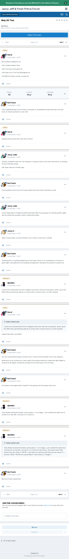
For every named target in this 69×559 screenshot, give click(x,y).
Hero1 (5, 26)
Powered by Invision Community (34, 556)
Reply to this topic (34, 35)
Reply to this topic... (12, 516)
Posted (14, 57)
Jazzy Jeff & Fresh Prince (20, 28)
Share (34, 527)
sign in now (48, 505)
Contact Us (34, 553)
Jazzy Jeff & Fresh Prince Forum (21, 8)
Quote (8, 84)
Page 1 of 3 (34, 42)
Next (62, 42)
